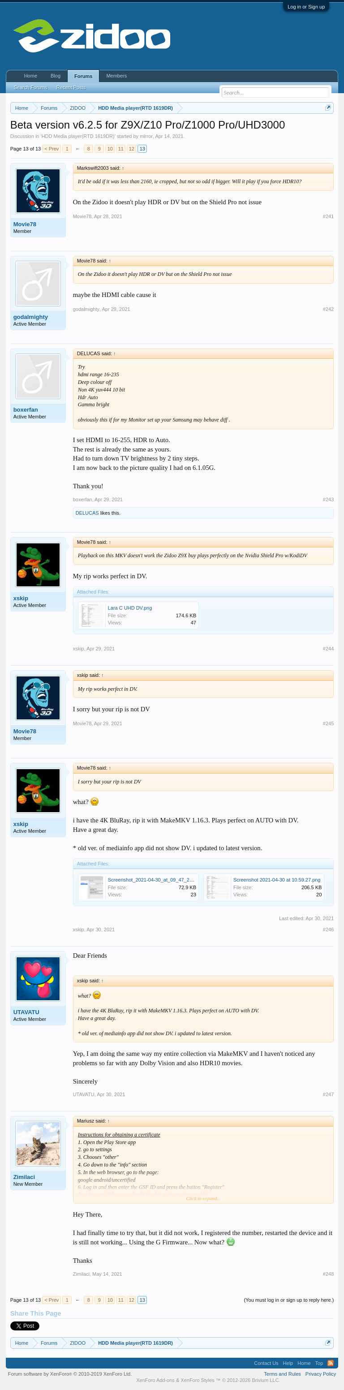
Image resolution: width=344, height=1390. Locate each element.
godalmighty (30, 317)
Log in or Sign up (306, 6)
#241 (328, 216)
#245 (328, 723)
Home (30, 75)
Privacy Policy (320, 1374)
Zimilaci (24, 1177)
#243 (328, 499)
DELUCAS (87, 513)
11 (121, 148)
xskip (20, 598)
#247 (328, 1094)
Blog (55, 75)
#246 (328, 929)
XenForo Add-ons (155, 1380)
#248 (328, 1274)
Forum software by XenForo (70, 1374)
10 (110, 148)
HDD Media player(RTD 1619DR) (78, 136)
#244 (328, 648)
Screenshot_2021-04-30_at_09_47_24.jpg (154, 879)
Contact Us (266, 1363)
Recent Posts (71, 87)
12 (131, 148)
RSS (330, 1363)
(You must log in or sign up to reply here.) (289, 1300)
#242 (328, 309)
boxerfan (25, 409)
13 (142, 148)
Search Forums (30, 87)
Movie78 (24, 224)
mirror (146, 136)
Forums (83, 76)
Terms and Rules (282, 1374)
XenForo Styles (197, 1380)
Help (288, 1363)
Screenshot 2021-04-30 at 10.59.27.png (276, 879)
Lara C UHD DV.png (130, 608)
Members (116, 75)
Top (319, 1363)
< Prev (51, 148)
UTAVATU (26, 1012)
